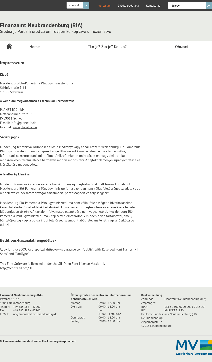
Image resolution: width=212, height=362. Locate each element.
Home (34, 46)
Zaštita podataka (128, 5)
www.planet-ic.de (25, 127)
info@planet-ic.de (23, 123)
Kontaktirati (153, 5)
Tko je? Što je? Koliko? (107, 46)
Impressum (104, 5)
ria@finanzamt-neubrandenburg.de (35, 314)
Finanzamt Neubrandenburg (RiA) (55, 27)
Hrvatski (74, 5)
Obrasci (181, 46)
